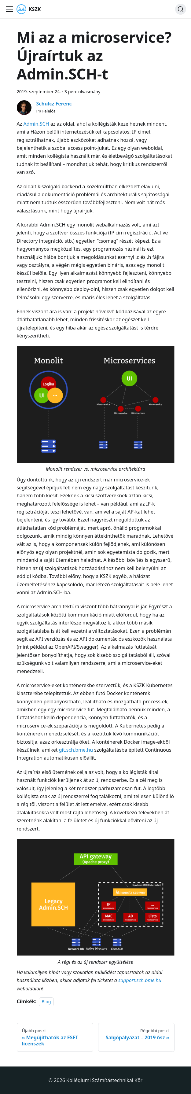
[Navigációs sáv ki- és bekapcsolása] (9, 9)
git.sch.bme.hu (76, 749)
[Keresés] (180, 9)
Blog (46, 1001)
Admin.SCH (36, 123)
